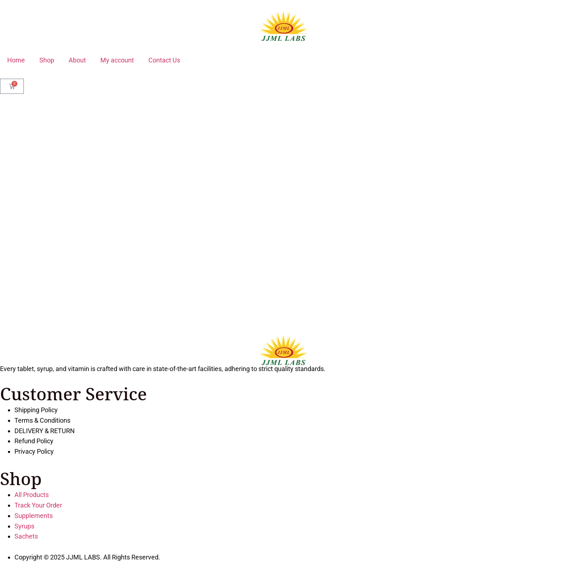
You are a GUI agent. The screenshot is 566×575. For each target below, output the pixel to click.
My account (117, 60)
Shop (46, 60)
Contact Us (164, 60)
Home (16, 60)
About (77, 60)
